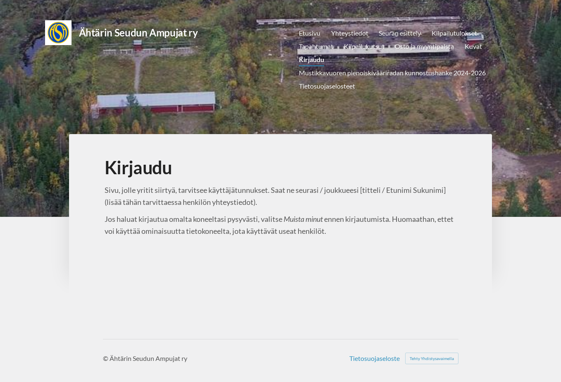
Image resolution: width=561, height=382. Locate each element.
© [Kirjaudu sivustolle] (106, 358)
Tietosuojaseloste (374, 358)
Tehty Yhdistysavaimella (432, 358)
